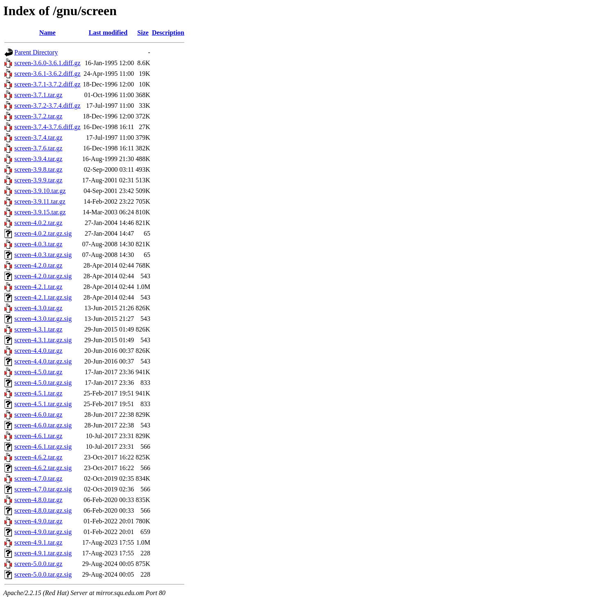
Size (143, 32)
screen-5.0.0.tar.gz (38, 563)
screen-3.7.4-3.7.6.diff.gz (47, 126)
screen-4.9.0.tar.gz (38, 521)
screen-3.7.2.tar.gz (38, 116)
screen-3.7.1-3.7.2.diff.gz (47, 84)
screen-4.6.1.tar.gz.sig (43, 446)
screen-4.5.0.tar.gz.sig (43, 382)
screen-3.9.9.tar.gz (38, 180)
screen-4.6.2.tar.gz (38, 457)
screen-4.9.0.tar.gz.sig (43, 531)
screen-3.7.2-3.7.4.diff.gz (47, 105)
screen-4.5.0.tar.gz (38, 371)
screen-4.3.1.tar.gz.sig (43, 339)
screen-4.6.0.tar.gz (38, 414)
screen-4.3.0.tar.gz (38, 308)
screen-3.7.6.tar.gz (38, 148)
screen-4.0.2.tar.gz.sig (43, 233)
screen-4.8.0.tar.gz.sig (43, 510)
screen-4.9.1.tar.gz (38, 542)
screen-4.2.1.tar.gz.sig (43, 297)
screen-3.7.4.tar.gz (38, 137)
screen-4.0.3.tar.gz (38, 244)
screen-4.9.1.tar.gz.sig (43, 553)
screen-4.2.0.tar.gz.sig (43, 276)
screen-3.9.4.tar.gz (38, 158)
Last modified (107, 32)
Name (47, 32)
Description (168, 32)
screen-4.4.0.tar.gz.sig (43, 361)
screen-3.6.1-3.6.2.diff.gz (47, 73)
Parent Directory (36, 52)
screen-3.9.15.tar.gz (40, 212)
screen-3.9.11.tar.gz (40, 201)
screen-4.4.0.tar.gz (38, 350)
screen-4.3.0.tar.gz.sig (43, 318)
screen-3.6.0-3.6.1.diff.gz (47, 62)
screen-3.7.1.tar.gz (38, 94)
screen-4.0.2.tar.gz (38, 222)
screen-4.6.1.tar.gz (38, 435)
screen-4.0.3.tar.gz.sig (43, 254)
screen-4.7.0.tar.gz (38, 478)
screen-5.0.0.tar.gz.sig (43, 574)
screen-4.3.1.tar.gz (38, 329)
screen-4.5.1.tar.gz (38, 393)
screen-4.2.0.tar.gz (38, 265)
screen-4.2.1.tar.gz (38, 286)
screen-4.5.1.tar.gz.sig (43, 403)
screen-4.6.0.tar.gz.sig (43, 425)
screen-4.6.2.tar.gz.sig (43, 467)
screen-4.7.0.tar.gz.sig (43, 489)
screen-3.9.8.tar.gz (38, 169)
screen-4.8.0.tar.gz (38, 499)
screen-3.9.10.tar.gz (40, 190)
